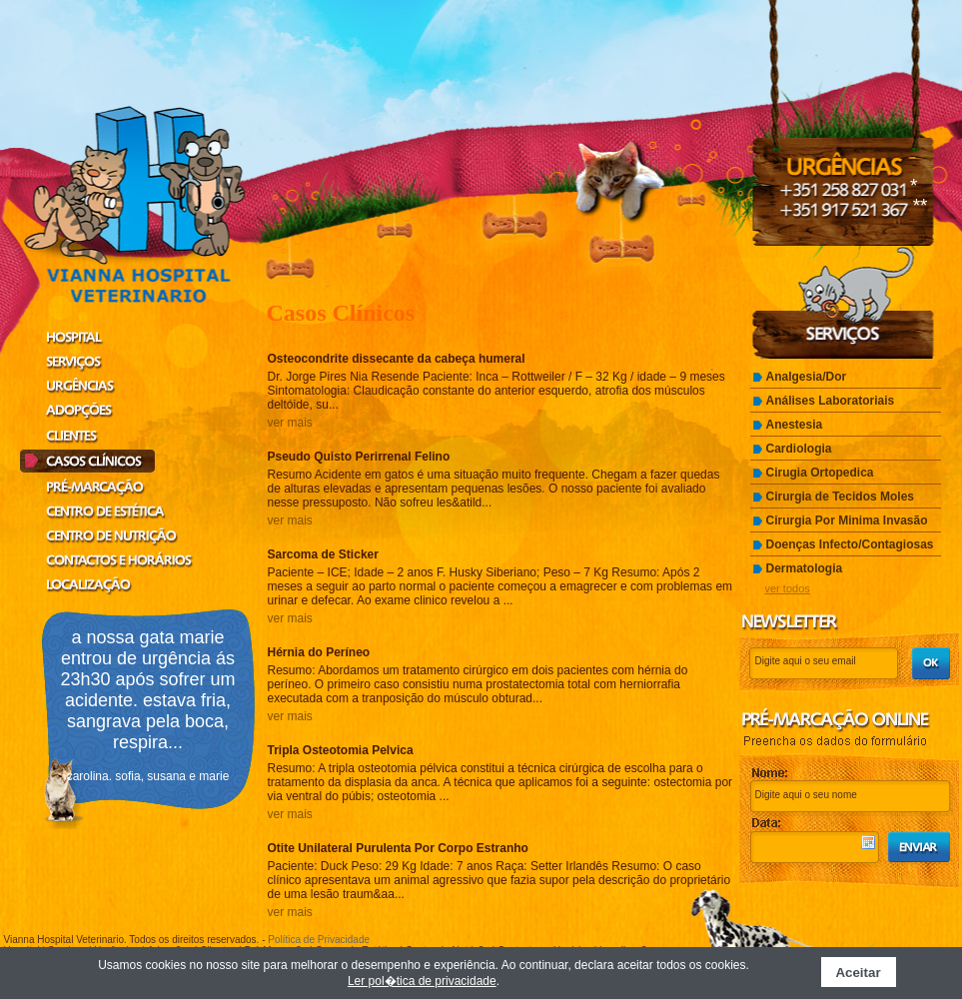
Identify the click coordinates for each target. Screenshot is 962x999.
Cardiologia (799, 449)
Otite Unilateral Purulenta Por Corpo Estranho (398, 848)
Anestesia (794, 425)
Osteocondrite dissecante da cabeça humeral (396, 359)
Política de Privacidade (319, 939)
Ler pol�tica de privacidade (422, 981)
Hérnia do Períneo (319, 652)
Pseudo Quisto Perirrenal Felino (359, 457)
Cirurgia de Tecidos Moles (840, 496)
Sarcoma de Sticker (323, 554)
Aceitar (857, 972)
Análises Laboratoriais (830, 401)
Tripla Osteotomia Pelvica (341, 750)
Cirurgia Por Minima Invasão (847, 520)
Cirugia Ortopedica (820, 473)
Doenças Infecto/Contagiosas (850, 544)
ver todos (787, 588)
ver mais (290, 423)
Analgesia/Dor (806, 377)
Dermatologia (804, 568)
